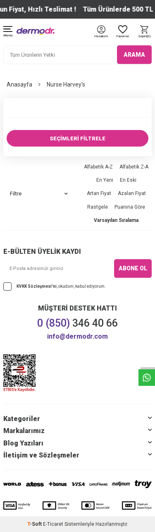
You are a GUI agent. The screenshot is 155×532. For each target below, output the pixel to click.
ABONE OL (133, 268)
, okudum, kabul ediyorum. (54, 286)
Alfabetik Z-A (133, 167)
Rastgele (97, 207)
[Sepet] (144, 32)
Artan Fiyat (99, 193)
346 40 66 (77, 323)
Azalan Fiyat (132, 193)
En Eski (128, 180)
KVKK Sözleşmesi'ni (37, 286)
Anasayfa (19, 84)
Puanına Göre (129, 207)
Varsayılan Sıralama (116, 220)
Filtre (39, 193)
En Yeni (104, 180)
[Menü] (7, 32)
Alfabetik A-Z (98, 167)
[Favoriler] (122, 32)
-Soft (35, 524)
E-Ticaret (53, 524)
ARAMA (134, 54)
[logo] (36, 31)
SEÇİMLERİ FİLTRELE (77, 138)
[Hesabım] (101, 36)
